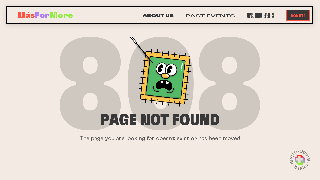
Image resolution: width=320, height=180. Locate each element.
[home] (45, 16)
